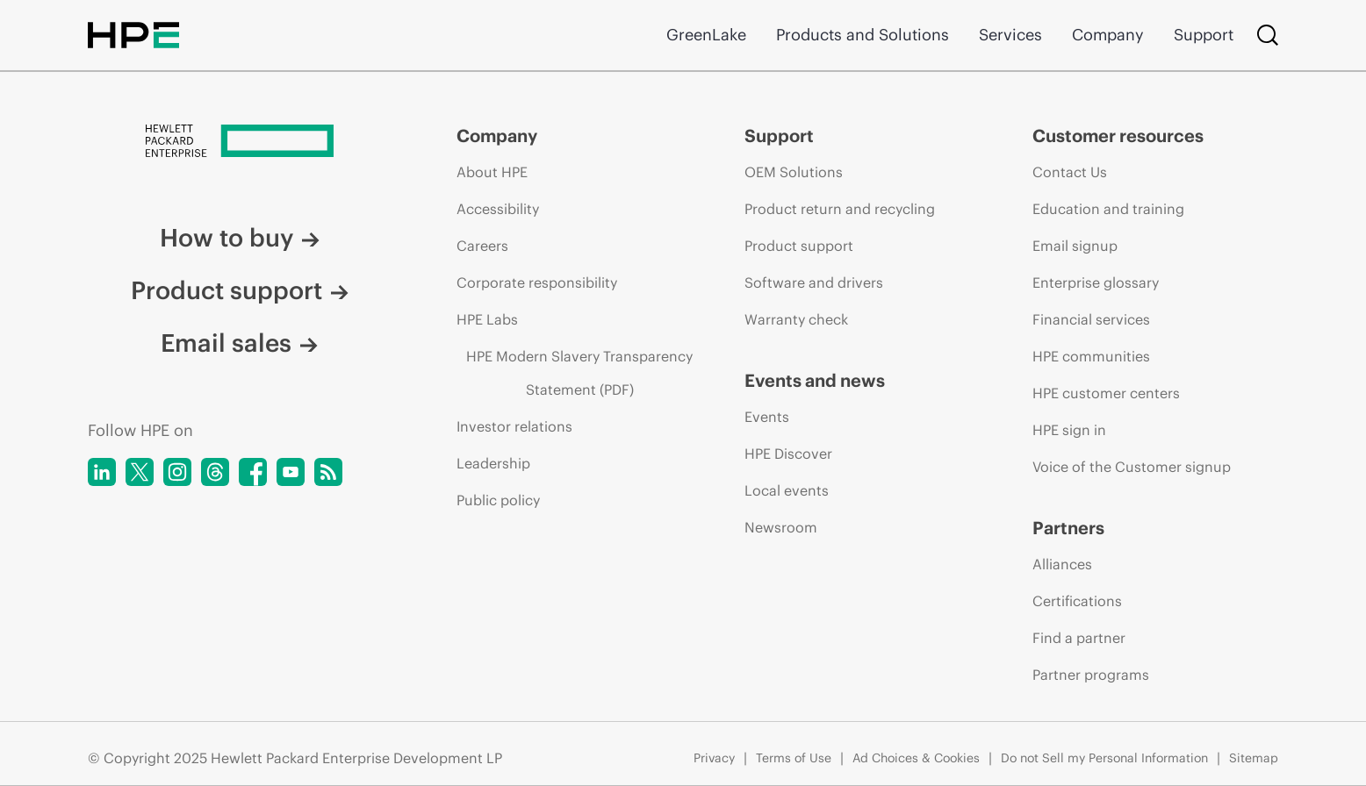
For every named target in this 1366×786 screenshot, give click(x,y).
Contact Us (1069, 172)
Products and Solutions (862, 35)
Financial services (1091, 319)
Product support (240, 290)
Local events (786, 490)
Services (1010, 35)
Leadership (493, 463)
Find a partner (1078, 638)
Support (1203, 35)
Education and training (1108, 209)
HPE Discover (788, 453)
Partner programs (1090, 674)
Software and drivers (813, 282)
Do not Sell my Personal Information (1104, 758)
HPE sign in (1069, 430)
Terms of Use (793, 758)
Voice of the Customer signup (1131, 466)
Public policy (498, 500)
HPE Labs (487, 319)
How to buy (240, 238)
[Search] (1267, 35)
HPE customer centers (1106, 393)
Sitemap (1253, 758)
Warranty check (796, 319)
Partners (1068, 528)
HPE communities (1091, 356)
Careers (482, 245)
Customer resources (1118, 135)
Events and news (814, 380)
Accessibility (498, 209)
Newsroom (780, 527)
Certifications (1077, 601)
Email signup (1075, 245)
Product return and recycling (839, 209)
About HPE (492, 172)
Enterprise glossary (1095, 282)
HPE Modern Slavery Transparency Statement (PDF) (579, 372)
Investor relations (514, 426)
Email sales (239, 343)
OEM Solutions (793, 172)
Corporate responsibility (537, 282)
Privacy (714, 758)
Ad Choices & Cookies (916, 758)
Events (766, 416)
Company (1108, 35)
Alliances (1062, 564)
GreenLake (706, 35)
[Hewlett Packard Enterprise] (239, 143)
